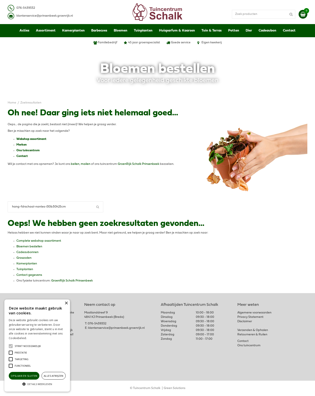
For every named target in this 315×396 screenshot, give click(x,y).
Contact (22, 156)
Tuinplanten (24, 269)
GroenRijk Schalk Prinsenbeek (138, 164)
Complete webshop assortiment (38, 240)
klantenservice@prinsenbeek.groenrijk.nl (116, 328)
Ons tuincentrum (28, 150)
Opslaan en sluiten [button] (24, 375)
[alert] (37, 345)
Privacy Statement (250, 317)
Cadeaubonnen (27, 252)
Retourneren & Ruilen (252, 334)
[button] (28, 346)
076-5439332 (97, 323)
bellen (75, 164)
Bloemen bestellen (29, 246)
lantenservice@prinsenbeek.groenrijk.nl (45, 15)
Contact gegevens (29, 275)
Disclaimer (244, 321)
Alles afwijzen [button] (53, 375)
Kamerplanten (26, 263)
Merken (21, 144)
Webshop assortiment (31, 139)
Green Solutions (174, 388)
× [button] (66, 303)
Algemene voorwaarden (254, 312)
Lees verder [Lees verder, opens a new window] (35, 338)
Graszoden (24, 258)
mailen (85, 164)
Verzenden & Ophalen (252, 330)
